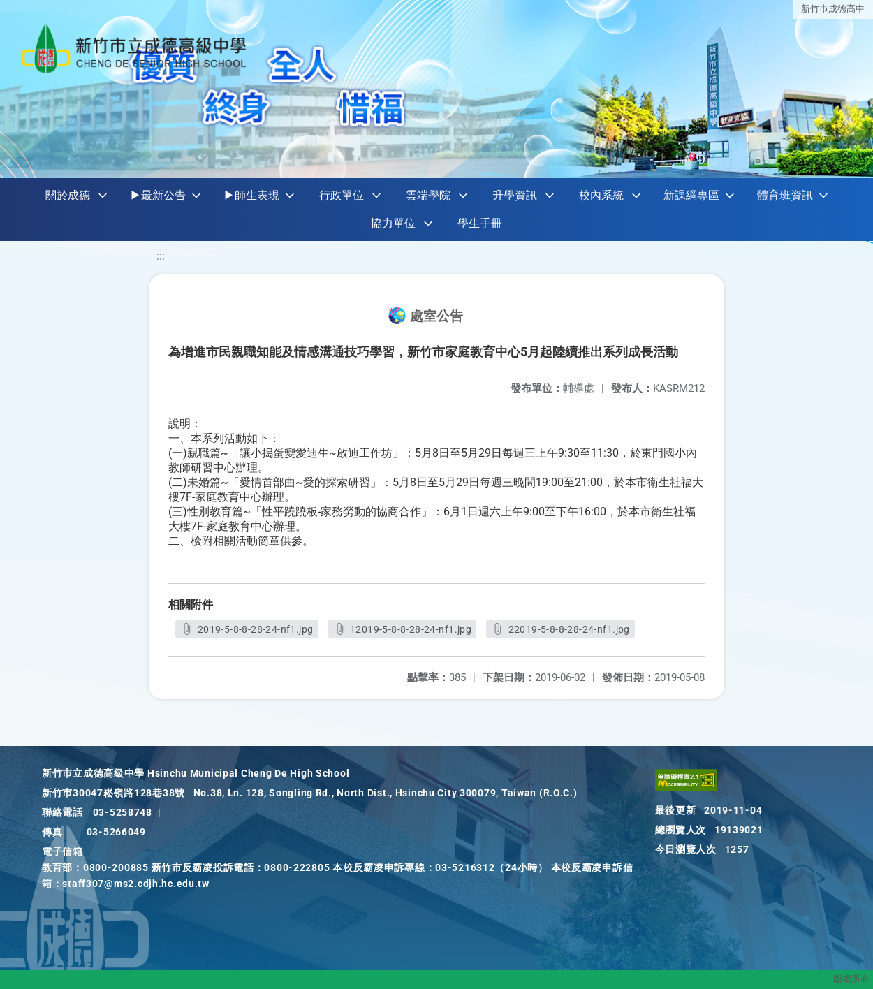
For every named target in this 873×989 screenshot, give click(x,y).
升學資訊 (514, 195)
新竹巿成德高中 (833, 8)
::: (160, 256)
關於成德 (67, 195)
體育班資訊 (785, 195)
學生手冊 (479, 223)
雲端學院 (428, 195)
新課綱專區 (691, 195)
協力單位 (393, 223)
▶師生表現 (251, 195)
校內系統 (601, 195)
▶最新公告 (158, 195)
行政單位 (341, 195)
